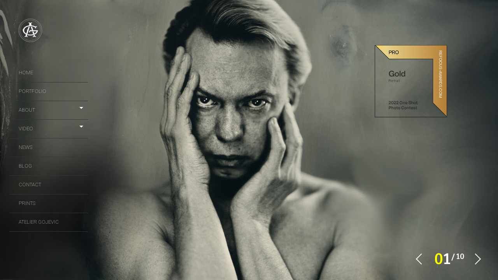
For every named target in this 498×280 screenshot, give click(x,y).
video (26, 128)
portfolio (32, 91)
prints (27, 203)
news (25, 147)
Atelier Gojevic (39, 222)
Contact (30, 184)
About (27, 110)
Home (26, 72)
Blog (25, 166)
